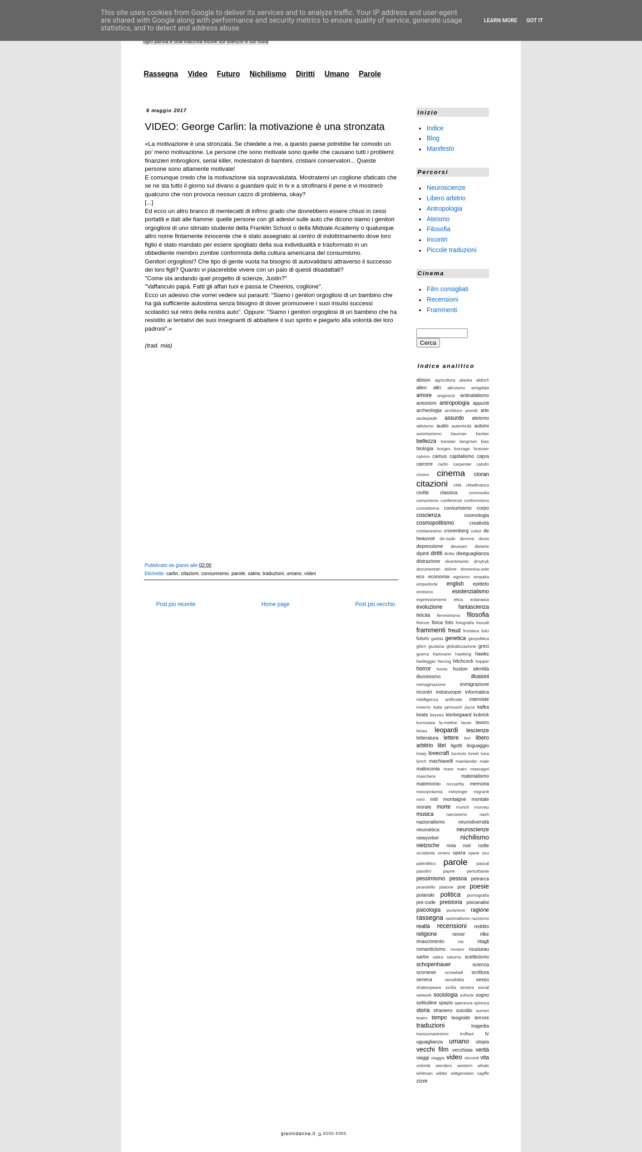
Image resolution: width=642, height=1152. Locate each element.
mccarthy (455, 783)
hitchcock (463, 661)
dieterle (482, 546)
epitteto (481, 583)
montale (480, 799)
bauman (459, 433)
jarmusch (453, 707)
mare (449, 768)
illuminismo (428, 676)
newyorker (427, 837)
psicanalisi (477, 902)
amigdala (480, 387)
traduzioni (273, 573)
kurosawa (425, 722)
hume (442, 668)
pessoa (458, 878)
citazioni (189, 573)
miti (434, 799)
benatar (448, 441)
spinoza (481, 1002)
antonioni (426, 403)
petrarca (480, 878)
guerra (422, 653)
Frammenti (442, 309)
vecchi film (432, 1049)
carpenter (462, 464)
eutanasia (479, 599)
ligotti (456, 745)
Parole (370, 74)
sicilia (450, 987)
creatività (479, 523)
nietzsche (428, 845)
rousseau (479, 949)
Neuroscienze (446, 187)
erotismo (424, 591)
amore (424, 395)
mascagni (479, 768)
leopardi (446, 730)
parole (238, 573)
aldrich (482, 379)
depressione (429, 546)
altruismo (456, 387)
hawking (463, 653)
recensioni (452, 925)
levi (467, 737)
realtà (423, 926)
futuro (422, 638)
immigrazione (474, 684)
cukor (476, 530)
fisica (437, 622)
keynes (437, 714)
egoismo (461, 576)
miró (420, 799)
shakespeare (428, 987)
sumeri (482, 1010)
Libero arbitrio (446, 198)
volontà (423, 1065)
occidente (425, 852)
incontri (424, 692)
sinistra (467, 987)
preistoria (451, 902)
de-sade (447, 538)
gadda (437, 638)
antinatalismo (474, 395)
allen (421, 387)
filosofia (478, 614)
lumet (473, 753)
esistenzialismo (470, 591)
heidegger (426, 661)
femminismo (448, 615)
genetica (455, 638)
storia (423, 1010)
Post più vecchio (375, 604)
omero (444, 852)
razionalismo (457, 918)
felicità (423, 615)
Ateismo (438, 218)
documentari (428, 568)
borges (443, 448)
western (465, 1065)
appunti (481, 403)
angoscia (445, 395)
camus (439, 456)
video (310, 573)
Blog (433, 138)
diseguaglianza (472, 553)
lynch (421, 761)
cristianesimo (429, 530)
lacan (466, 722)
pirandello (425, 886)
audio (442, 425)
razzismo (480, 918)
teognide (460, 1017)
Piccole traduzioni (452, 249)
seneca (424, 979)
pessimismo (430, 878)
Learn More (501, 20)
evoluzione (429, 607)
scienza (480, 964)
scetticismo (477, 956)
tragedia (480, 1025)
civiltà (422, 492)
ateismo (480, 418)
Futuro (228, 74)
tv (487, 1033)
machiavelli (441, 761)
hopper (482, 661)
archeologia (429, 410)
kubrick (481, 714)
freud (454, 630)
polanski (425, 895)
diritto (449, 553)
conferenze (451, 500)
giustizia (436, 646)
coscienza (428, 515)
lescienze (477, 730)
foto (449, 622)
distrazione (428, 561)
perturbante (478, 871)
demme (467, 538)
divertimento (457, 561)
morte (444, 807)
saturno (454, 956)
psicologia (428, 910)
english (455, 584)
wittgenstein (462, 1073)
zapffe (483, 1073)
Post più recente (176, 604)
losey (421, 753)
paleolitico (426, 863)
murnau (481, 806)
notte (483, 845)
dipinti (422, 553)
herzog (444, 661)
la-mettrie (448, 722)
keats (422, 714)
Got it (534, 20)
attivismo (425, 425)
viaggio (437, 1057)
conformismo (476, 500)
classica (448, 492)
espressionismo (431, 599)
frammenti (430, 630)
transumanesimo (432, 1033)
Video (197, 74)
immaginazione (431, 684)
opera (459, 852)
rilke (484, 934)
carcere (424, 464)
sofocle (467, 995)
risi (461, 941)
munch (462, 806)
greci (484, 646)
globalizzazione (461, 646)
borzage (462, 448)
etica (458, 599)
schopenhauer (433, 964)
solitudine (426, 1002)
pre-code (426, 902)
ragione (480, 910)
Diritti (305, 74)
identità (481, 668)
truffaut (467, 1033)
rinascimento (430, 941)
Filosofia (438, 229)
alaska (465, 379)
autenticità (461, 425)
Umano (337, 74)
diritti (436, 553)
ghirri (421, 646)
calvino (423, 456)
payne (449, 871)
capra (483, 456)
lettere (451, 738)
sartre (422, 956)
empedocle (427, 583)
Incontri (437, 239)
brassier (481, 448)
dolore (450, 568)
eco (420, 576)
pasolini (423, 871)
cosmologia (476, 515)
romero (457, 949)
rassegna (429, 917)
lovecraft (439, 753)
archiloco (453, 410)
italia (437, 707)
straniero (443, 1010)
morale (423, 806)
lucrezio (458, 753)
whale (483, 1065)
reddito (481, 926)
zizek (422, 1080)
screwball (454, 972)
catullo (482, 464)
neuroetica (427, 829)
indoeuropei (448, 692)
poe (462, 886)
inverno (423, 707)
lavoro (482, 722)
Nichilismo (268, 74)
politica (450, 894)
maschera (425, 776)
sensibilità (454, 979)
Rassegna (161, 74)
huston (460, 668)
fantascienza (474, 607)
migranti (481, 791)
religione (426, 934)
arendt (471, 410)
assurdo (454, 418)
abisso (423, 379)
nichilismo (474, 837)
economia (438, 576)
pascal (482, 863)
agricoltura (445, 379)
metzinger (458, 791)
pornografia (478, 895)
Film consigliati (448, 289)
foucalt (482, 622)
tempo (439, 1017)
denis (484, 538)
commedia (479, 492)
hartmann (442, 653)
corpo (483, 508)
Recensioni (442, 299)
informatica (477, 692)
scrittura (480, 972)
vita (484, 1057)
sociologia (446, 995)
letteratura (427, 737)
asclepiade (426, 418)
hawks (482, 653)
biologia (424, 448)
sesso (482, 979)
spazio (446, 1002)
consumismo (215, 573)
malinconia (428, 768)
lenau (421, 730)
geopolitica (478, 638)
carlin (172, 573)
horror (423, 668)
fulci (485, 630)
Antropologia (445, 208)
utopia (482, 1041)
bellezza (426, 441)
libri (442, 745)
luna (485, 753)
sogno (482, 995)
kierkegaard (458, 714)
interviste (479, 699)
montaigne (454, 799)
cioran (481, 474)
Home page (276, 604)
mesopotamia (429, 791)
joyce (469, 707)
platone (446, 886)
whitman (424, 1073)
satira (254, 573)
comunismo (427, 500)
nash (484, 814)
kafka (483, 707)
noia (451, 845)
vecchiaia (462, 1050)
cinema (451, 473)
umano (293, 573)
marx (462, 768)
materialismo (475, 776)
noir (467, 845)
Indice (435, 127)
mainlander (466, 761)
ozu (485, 852)
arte (484, 410)
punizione (455, 910)
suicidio (464, 1010)
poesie (479, 886)
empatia (481, 576)
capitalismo (461, 456)
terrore (481, 1017)
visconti (471, 1057)
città (458, 484)
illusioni (480, 676)
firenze (423, 622)
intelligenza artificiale (439, 699)
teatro (422, 1017)
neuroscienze (473, 829)
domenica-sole (475, 568)
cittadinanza (477, 484)
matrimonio (428, 783)
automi (481, 425)
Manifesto (440, 148)
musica (425, 814)
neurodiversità (473, 821)
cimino (422, 474)
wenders (443, 1065)
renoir (458, 934)
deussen (459, 546)
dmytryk (481, 561)
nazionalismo (430, 821)
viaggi (422, 1057)
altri (437, 387)
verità (482, 1050)
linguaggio (478, 745)
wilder (441, 1073)
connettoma (427, 508)
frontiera (471, 630)
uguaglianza (429, 1041)
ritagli (483, 941)
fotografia (465, 622)
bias (485, 441)
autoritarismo (428, 433)
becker (482, 433)
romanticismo (430, 949)
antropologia (454, 403)
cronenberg (456, 530)
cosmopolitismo (435, 523)
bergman (468, 441)
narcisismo (456, 814)
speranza (463, 1002)
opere (473, 852)
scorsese (426, 972)
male (484, 761)
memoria (479, 783)
